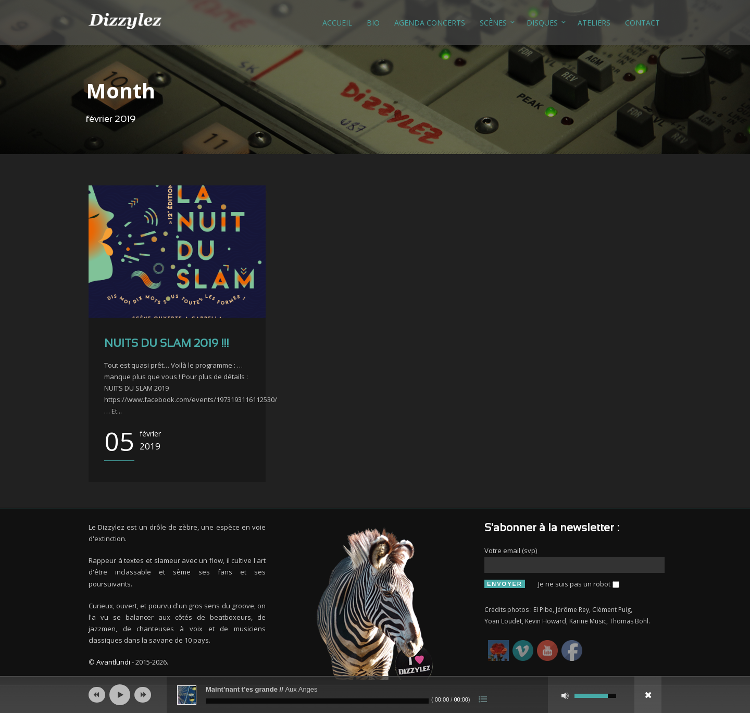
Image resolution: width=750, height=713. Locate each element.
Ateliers (594, 23)
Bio (373, 23)
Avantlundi (113, 662)
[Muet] (565, 696)
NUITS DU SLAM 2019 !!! (166, 344)
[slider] (317, 701)
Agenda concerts (429, 23)
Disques (542, 23)
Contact (642, 23)
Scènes (493, 23)
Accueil (337, 23)
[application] (375, 695)
